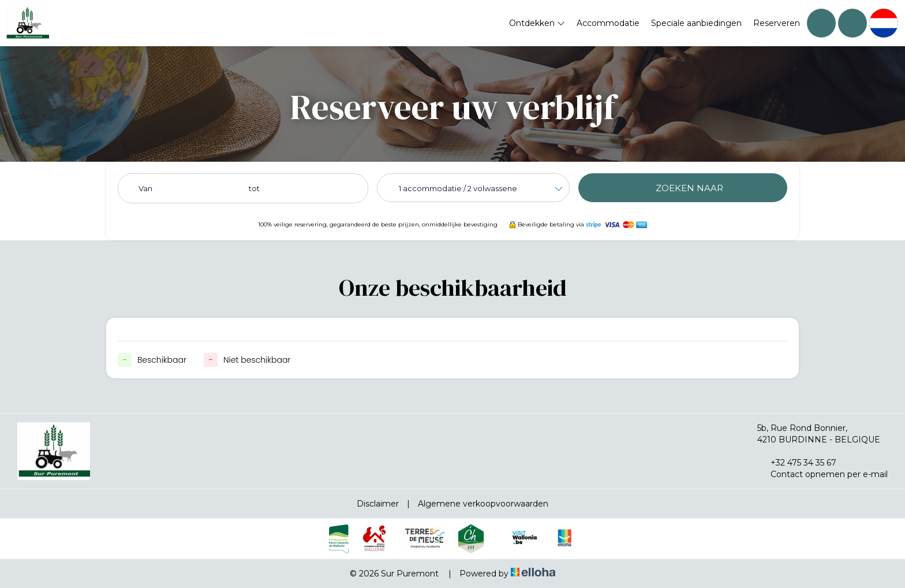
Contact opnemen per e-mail (822, 474)
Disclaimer (378, 503)
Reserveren (776, 23)
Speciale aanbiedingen (696, 23)
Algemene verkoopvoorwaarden (483, 503)
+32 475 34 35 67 (796, 462)
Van (145, 188)
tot (254, 188)
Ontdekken (537, 23)
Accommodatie (608, 23)
